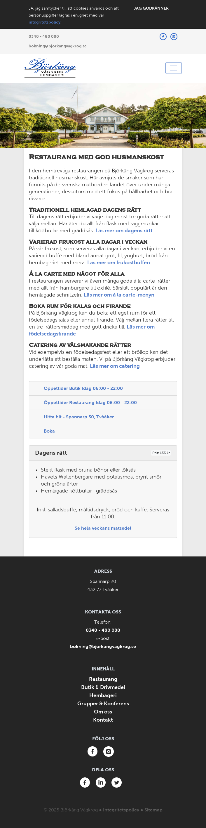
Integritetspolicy (121, 809)
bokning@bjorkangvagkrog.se (58, 46)
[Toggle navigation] (173, 68)
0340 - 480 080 (44, 36)
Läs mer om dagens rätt (124, 230)
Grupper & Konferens (103, 703)
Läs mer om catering (115, 366)
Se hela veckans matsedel (103, 528)
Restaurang (103, 679)
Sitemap (153, 809)
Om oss (103, 712)
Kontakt (103, 720)
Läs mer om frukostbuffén (118, 262)
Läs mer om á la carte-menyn (119, 295)
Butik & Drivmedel (103, 687)
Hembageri (103, 695)
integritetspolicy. (45, 22)
